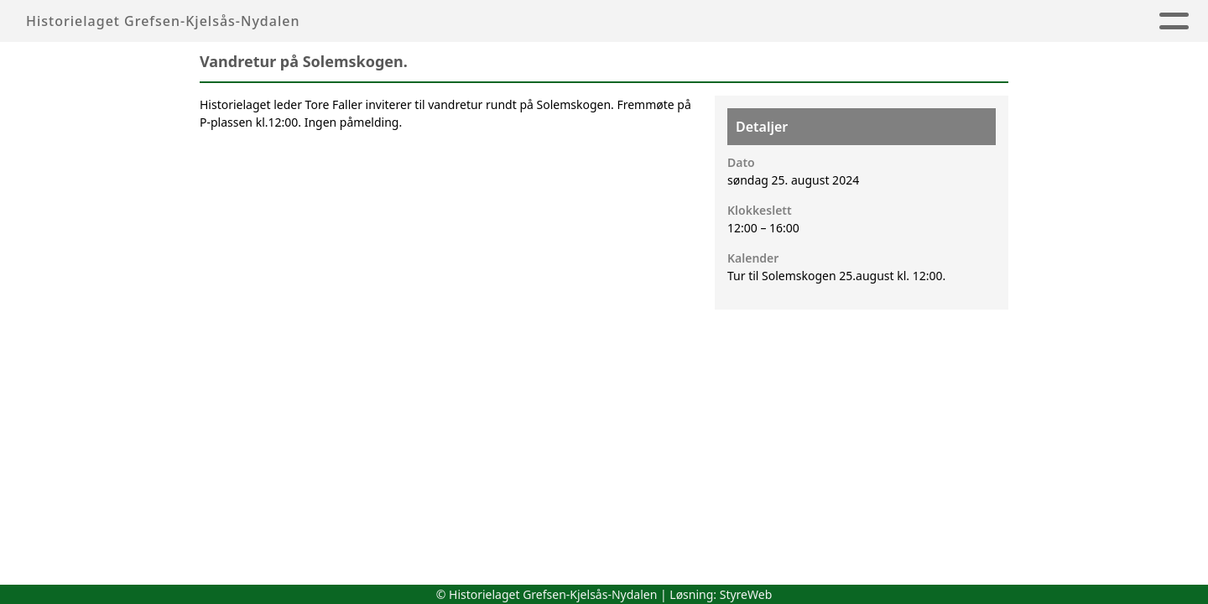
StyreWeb (746, 594)
